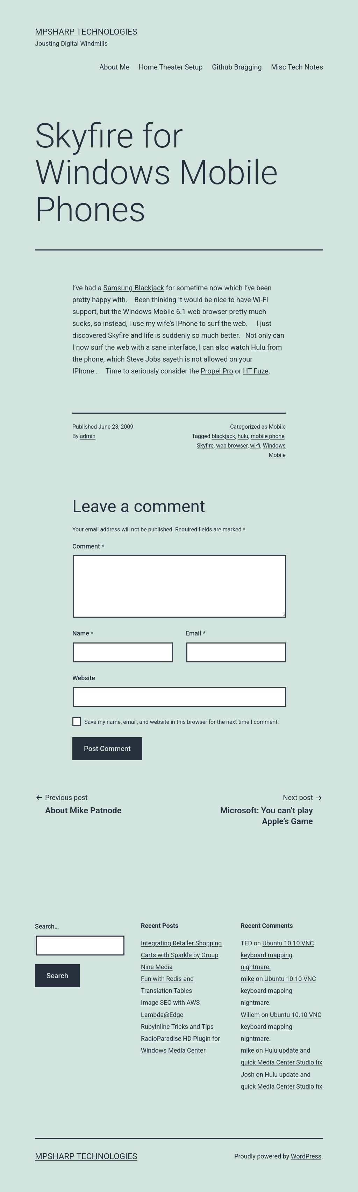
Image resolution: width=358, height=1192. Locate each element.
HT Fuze (255, 371)
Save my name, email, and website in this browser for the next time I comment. (181, 722)
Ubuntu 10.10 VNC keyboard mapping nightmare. (277, 955)
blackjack (223, 436)
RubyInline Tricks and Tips (177, 1026)
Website (83, 678)
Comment (88, 546)
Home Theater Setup (171, 67)
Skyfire (118, 335)
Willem (250, 1014)
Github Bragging (237, 67)
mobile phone (268, 436)
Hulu (259, 347)
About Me (114, 67)
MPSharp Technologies (86, 32)
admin (87, 436)
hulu (243, 436)
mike (248, 978)
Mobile (277, 426)
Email (196, 633)
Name (82, 633)
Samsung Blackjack (133, 288)
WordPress (306, 1156)
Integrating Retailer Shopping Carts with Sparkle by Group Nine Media (181, 955)
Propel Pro (217, 371)
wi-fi (255, 445)
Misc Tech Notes (297, 67)
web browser (232, 445)
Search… (47, 926)
